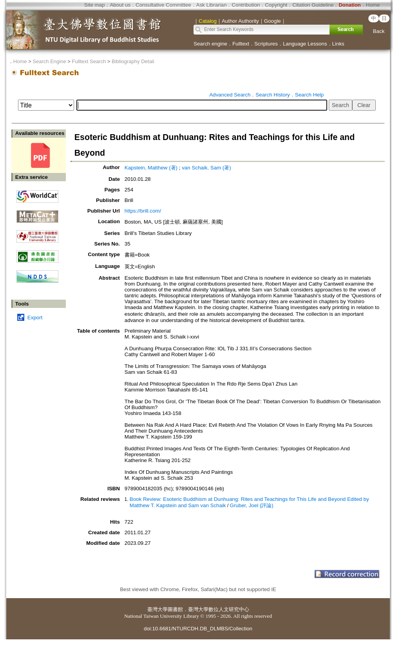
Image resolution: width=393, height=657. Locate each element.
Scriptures (266, 44)
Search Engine (49, 61)
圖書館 (175, 609)
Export (35, 317)
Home (373, 5)
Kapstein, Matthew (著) (151, 168)
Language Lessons (305, 44)
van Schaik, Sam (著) (206, 168)
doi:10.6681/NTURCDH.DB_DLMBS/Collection (198, 629)
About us (120, 5)
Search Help (309, 95)
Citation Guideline (312, 5)
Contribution (246, 5)
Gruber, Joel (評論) (251, 505)
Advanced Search (229, 95)
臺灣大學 (157, 609)
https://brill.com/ (143, 211)
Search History (272, 95)
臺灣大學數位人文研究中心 (218, 609)
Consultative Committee (163, 5)
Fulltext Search (89, 61)
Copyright (276, 5)
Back (379, 31)
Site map (94, 5)
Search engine (210, 44)
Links (338, 44)
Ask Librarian (211, 5)
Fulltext (240, 44)
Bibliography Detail (133, 61)
